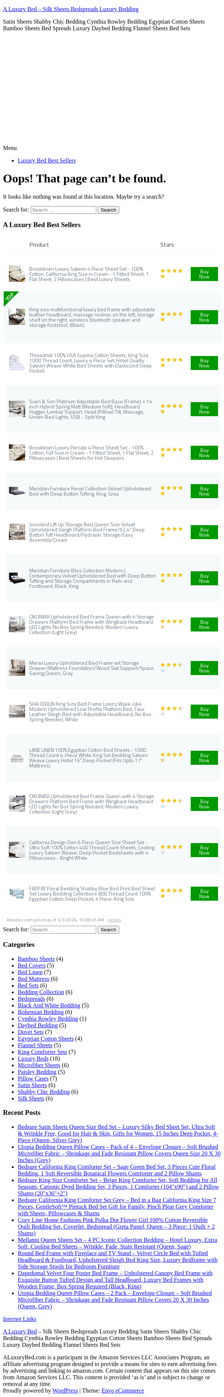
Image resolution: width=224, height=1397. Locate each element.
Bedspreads (31, 999)
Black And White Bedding (49, 1005)
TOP (9, 297)
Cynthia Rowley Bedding (48, 1019)
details (114, 919)
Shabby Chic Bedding (44, 1092)
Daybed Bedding (38, 1025)
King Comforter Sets (42, 1052)
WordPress (65, 1390)
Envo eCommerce (122, 1390)
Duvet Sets (31, 1032)
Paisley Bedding (37, 1072)
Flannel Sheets (35, 1045)
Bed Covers (32, 965)
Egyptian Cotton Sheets (46, 1038)
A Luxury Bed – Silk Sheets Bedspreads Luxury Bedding (70, 9)
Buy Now (204, 273)
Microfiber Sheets (39, 1065)
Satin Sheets (32, 1085)
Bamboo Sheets (36, 959)
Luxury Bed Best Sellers (47, 160)
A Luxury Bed (20, 1331)
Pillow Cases (33, 1078)
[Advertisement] (112, 89)
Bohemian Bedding (41, 1012)
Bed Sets (28, 985)
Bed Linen (30, 972)
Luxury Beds (33, 1058)
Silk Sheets (31, 1098)
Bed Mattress (33, 979)
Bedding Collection (41, 992)
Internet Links (19, 1319)
